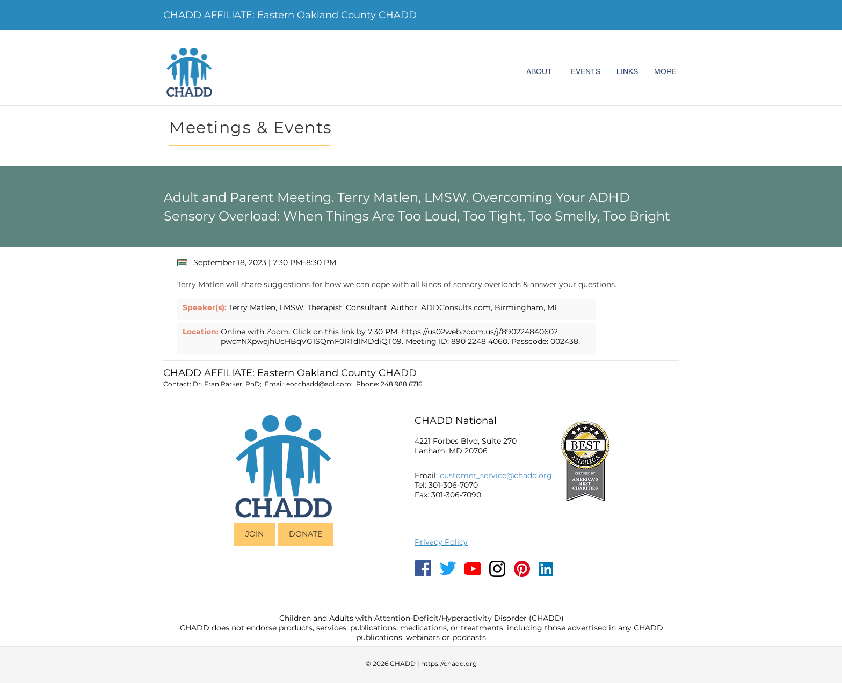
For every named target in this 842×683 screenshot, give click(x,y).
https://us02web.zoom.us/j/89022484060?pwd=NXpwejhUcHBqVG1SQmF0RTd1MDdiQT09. (389, 336)
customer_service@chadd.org (496, 475)
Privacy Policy (441, 542)
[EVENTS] (585, 72)
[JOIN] (254, 534)
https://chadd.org (449, 663)
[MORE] (665, 72)
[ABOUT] (539, 72)
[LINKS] (627, 72)
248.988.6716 (401, 384)
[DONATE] (305, 534)
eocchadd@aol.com (318, 384)
